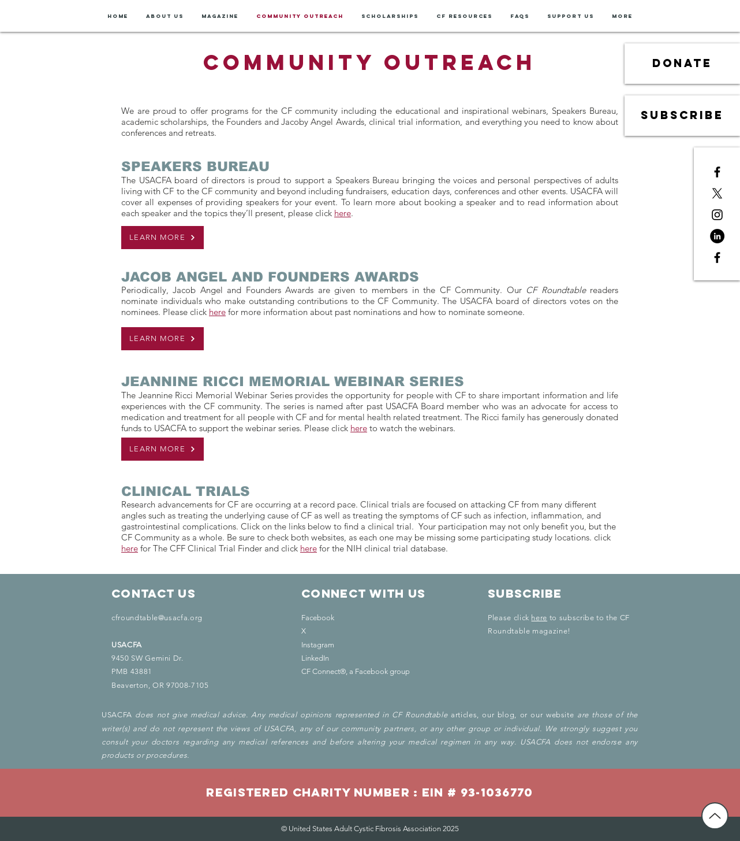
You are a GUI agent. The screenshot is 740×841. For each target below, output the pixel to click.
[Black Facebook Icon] (717, 172)
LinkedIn (315, 658)
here (342, 213)
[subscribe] (682, 115)
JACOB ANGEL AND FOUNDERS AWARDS (270, 276)
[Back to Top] (714, 815)
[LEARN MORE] (162, 237)
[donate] (682, 63)
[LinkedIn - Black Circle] (717, 236)
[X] (717, 193)
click (602, 537)
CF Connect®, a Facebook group (355, 671)
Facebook (317, 617)
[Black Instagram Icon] (717, 215)
